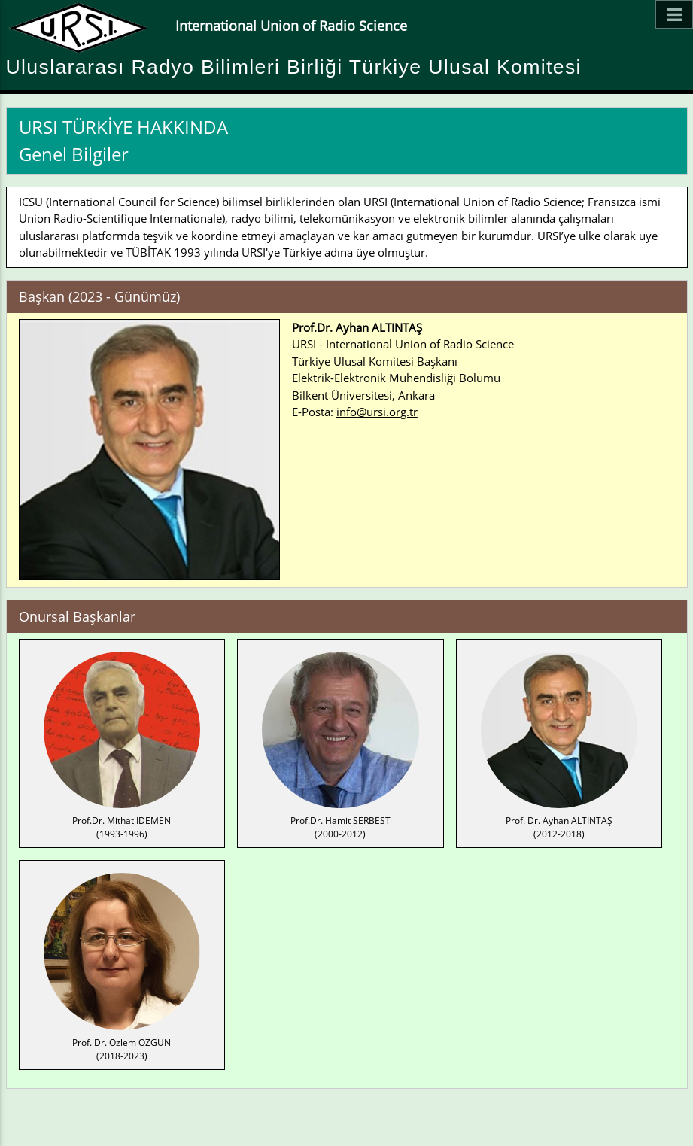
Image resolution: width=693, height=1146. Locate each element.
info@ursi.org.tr (377, 411)
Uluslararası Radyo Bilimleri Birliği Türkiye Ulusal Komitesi (294, 67)
